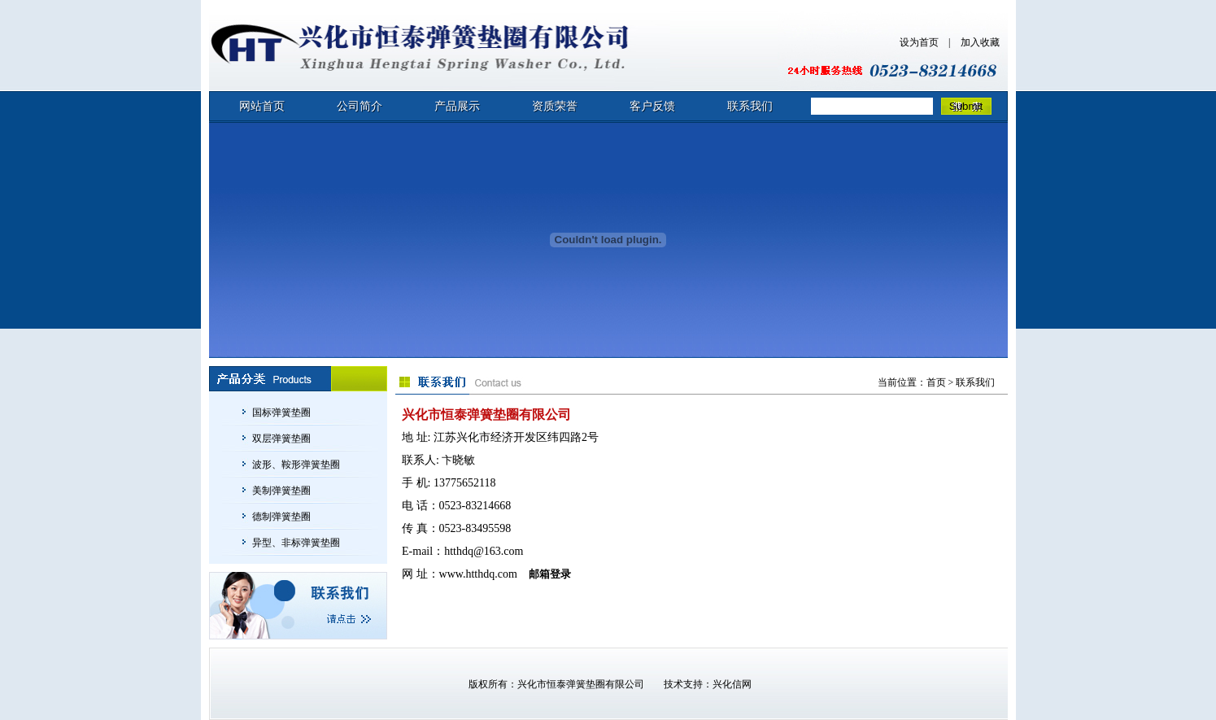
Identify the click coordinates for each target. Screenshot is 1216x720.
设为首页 (919, 42)
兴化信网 (732, 684)
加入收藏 (980, 42)
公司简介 (359, 106)
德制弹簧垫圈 (281, 516)
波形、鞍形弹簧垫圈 (296, 464)
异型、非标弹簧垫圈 (296, 542)
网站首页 (262, 106)
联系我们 (750, 106)
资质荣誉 (554, 106)
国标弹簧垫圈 (281, 412)
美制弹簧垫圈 (281, 490)
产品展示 (457, 106)
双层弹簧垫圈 (281, 438)
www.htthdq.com (478, 574)
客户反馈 (652, 106)
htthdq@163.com (483, 551)
